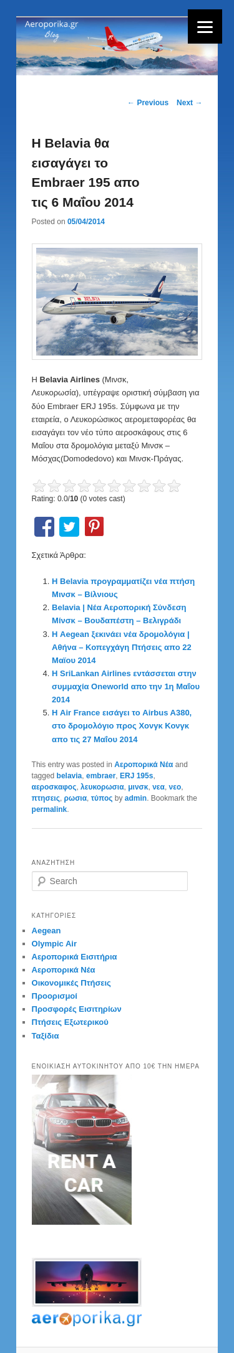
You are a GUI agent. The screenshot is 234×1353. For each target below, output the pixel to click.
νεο (175, 787)
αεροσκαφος (54, 787)
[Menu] (205, 26)
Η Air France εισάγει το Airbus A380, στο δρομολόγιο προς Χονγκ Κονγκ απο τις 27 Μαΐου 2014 (122, 725)
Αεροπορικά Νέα (143, 764)
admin (136, 798)
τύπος (102, 798)
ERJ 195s (136, 775)
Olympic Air (54, 943)
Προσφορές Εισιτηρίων (77, 1009)
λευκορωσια (102, 787)
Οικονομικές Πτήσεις (71, 983)
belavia (69, 775)
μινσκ (138, 787)
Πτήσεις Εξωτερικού (70, 1022)
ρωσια (75, 798)
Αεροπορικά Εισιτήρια (74, 956)
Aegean (46, 930)
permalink (49, 809)
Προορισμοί (54, 996)
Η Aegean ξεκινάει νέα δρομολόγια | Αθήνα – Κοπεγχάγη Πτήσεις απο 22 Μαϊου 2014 (122, 647)
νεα (158, 787)
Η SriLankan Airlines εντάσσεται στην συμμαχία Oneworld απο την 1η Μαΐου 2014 (126, 686)
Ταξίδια (45, 1035)
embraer (100, 775)
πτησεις (46, 798)
